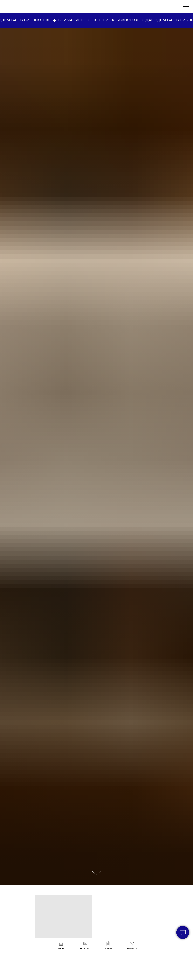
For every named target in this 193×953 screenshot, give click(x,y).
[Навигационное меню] (186, 7)
